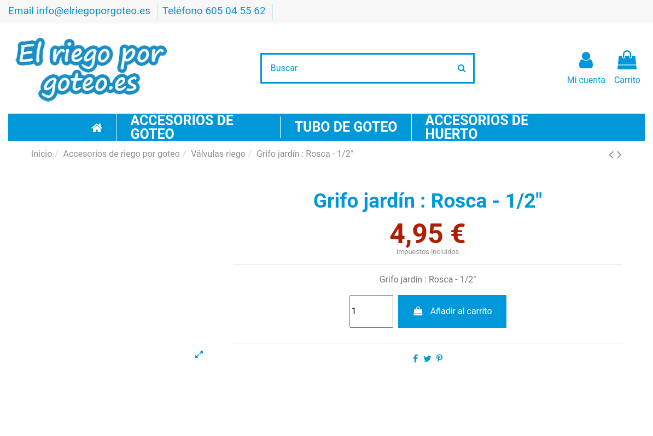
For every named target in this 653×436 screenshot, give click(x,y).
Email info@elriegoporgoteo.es (80, 10)
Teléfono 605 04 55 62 (215, 10)
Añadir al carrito (452, 311)
